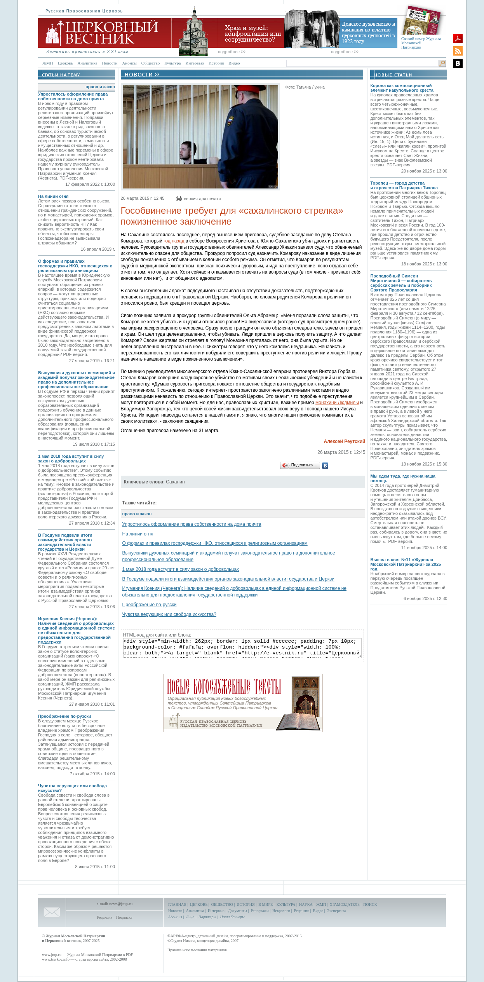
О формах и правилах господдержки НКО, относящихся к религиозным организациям (75, 266)
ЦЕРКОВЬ (198, 904)
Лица (190, 917)
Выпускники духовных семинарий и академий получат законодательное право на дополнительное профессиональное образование (76, 379)
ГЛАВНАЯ (177, 904)
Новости (109, 63)
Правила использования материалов (197, 950)
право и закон (100, 86)
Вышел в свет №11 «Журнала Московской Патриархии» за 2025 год (405, 564)
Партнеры (207, 917)
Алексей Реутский (344, 441)
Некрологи (281, 911)
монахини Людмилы (337, 402)
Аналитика (87, 63)
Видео (234, 63)
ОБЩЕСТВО (222, 904)
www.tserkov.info (56, 959)
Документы (237, 911)
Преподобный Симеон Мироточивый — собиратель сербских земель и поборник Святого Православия (401, 283)
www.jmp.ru (51, 954)
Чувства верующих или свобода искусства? (169, 614)
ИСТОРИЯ (246, 904)
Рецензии (302, 911)
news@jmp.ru (120, 904)
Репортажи (259, 911)
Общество (150, 63)
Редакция (104, 917)
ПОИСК (370, 904)
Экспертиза (336, 911)
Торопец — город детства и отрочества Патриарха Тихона (404, 185)
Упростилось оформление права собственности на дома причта (73, 96)
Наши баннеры (232, 917)
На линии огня (53, 196)
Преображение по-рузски (64, 716)
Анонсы (129, 63)
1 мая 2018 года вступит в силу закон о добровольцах (71, 458)
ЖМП (47, 63)
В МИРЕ (265, 904)
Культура (172, 63)
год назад (175, 241)
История (216, 63)
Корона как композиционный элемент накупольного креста (402, 87)
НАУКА (306, 904)
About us (175, 917)
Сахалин (175, 482)
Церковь (65, 63)
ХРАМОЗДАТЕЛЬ (345, 904)
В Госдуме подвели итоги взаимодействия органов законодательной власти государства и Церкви (65, 542)
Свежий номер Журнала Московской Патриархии (421, 43)
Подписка (124, 917)
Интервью (194, 63)
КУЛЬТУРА (286, 904)
